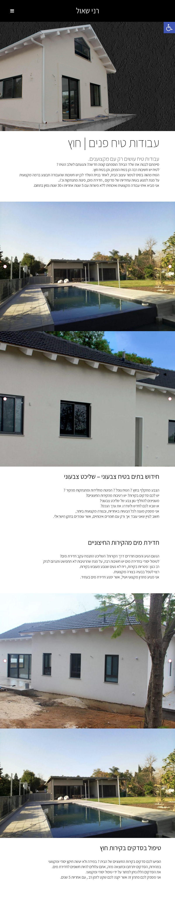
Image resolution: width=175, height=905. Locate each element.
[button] (169, 27)
